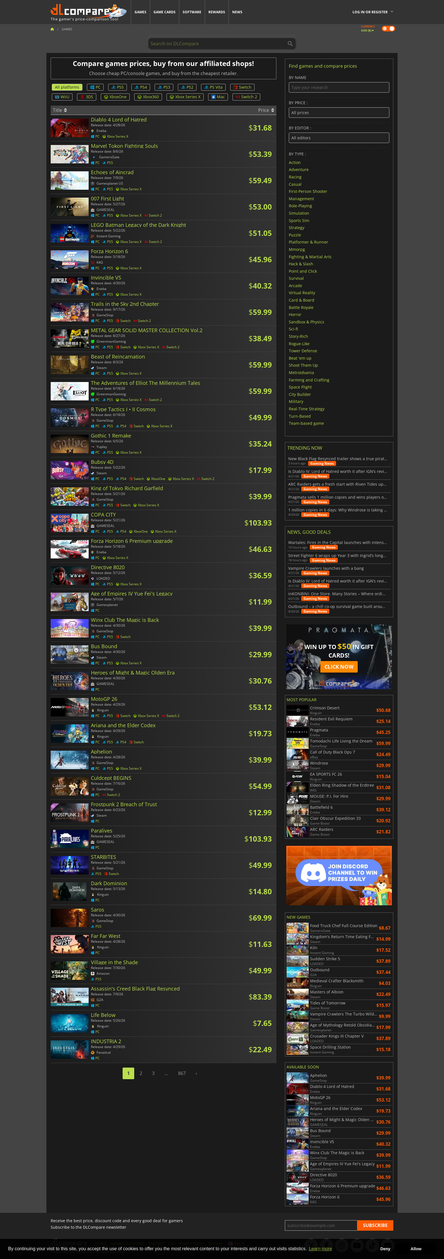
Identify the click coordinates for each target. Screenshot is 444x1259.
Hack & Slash (301, 263)
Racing (295, 177)
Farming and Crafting (309, 379)
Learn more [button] (320, 1248)
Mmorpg (297, 249)
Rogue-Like (299, 343)
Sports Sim (299, 220)
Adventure (299, 169)
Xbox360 (148, 96)
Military (296, 401)
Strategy (296, 227)
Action (295, 162)
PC (95, 87)
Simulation (299, 213)
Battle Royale (301, 307)
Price (266, 110)
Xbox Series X (185, 96)
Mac (218, 96)
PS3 (164, 87)
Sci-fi (293, 329)
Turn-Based (300, 416)
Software (192, 12)
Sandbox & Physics (306, 321)
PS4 (141, 87)
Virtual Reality (302, 292)
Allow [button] (416, 1249)
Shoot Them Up (303, 365)
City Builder (300, 394)
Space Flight (300, 387)
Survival (296, 278)
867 (182, 1073)
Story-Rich (298, 336)
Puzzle (295, 234)
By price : (339, 109)
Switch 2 (246, 96)
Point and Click (303, 271)
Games (140, 12)
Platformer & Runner (308, 242)
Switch (242, 87)
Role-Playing (300, 205)
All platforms (67, 87)
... (166, 1073)
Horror (295, 314)
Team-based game (306, 423)
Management (301, 198)
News (237, 12)
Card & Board (301, 300)
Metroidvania (301, 372)
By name (339, 84)
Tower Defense (303, 350)
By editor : (339, 134)
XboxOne (115, 96)
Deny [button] (385, 1249)
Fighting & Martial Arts (310, 256)
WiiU (62, 96)
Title (60, 110)
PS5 (117, 87)
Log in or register (370, 12)
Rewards (216, 12)
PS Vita (213, 87)
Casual (295, 184)
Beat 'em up (300, 357)
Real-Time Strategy (307, 408)
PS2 (187, 87)
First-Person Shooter (308, 191)
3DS (86, 96)
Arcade (295, 285)
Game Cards (164, 12)
